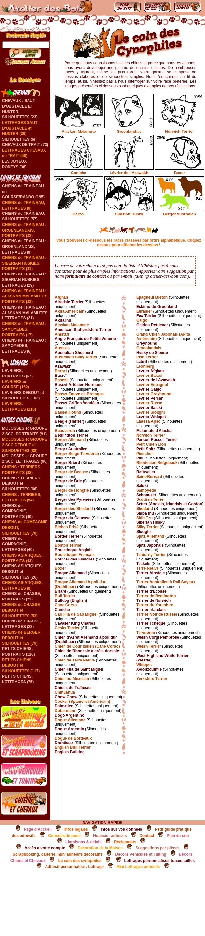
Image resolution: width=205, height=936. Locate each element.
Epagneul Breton (152, 297)
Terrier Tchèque (150, 623)
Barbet (61, 371)
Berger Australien (179, 211)
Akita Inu (63, 320)
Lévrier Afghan (150, 371)
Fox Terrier (146, 316)
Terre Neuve (147, 568)
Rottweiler (145, 472)
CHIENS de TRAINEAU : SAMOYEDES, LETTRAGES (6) (24, 346)
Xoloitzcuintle (149, 669)
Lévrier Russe (149, 403)
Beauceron (65, 430)
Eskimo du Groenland (156, 306)
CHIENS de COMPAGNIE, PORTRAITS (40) (17, 511)
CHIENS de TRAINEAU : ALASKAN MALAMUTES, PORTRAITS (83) (25, 296)
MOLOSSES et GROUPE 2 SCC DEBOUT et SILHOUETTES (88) (24, 445)
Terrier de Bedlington (156, 596)
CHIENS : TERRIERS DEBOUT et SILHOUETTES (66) (21, 484)
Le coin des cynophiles (79, 860)
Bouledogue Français (75, 554)
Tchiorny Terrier (151, 554)
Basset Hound (68, 412)
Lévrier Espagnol (152, 384)
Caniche (78, 170)
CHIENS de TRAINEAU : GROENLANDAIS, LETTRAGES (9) (24, 246)
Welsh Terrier (148, 646)
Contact (147, 835)
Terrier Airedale (150, 573)
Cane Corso (66, 605)
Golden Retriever (152, 325)
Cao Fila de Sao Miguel (76, 614)
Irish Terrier (147, 357)
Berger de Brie (68, 481)
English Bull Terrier (73, 747)
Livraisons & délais (83, 842)
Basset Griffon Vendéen (77, 403)
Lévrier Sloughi (150, 412)
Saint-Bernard (149, 476)
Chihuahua (65, 692)
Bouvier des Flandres (75, 559)
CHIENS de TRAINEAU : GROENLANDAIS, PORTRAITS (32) (24, 230)
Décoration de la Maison (100, 848)
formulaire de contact (85, 276)
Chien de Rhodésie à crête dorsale (87, 651)
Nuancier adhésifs (110, 835)
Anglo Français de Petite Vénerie (85, 338)
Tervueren (145, 632)
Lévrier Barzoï (149, 375)
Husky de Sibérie (152, 352)
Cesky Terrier (67, 628)
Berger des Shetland (74, 508)
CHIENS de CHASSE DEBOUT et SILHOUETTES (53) (21, 610)
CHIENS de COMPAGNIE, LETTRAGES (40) (18, 544)
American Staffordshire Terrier (83, 329)
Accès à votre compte (45, 848)
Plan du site (178, 835)
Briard (60, 591)
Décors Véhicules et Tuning (140, 854)
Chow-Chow (66, 697)
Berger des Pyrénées (74, 499)
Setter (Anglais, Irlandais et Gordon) (169, 504)
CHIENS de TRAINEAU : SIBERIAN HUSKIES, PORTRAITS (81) (24, 263)
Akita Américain (69, 311)
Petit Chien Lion (151, 444)
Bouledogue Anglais (74, 550)
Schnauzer (146, 495)
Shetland (144, 508)
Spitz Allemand (150, 536)
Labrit (141, 361)
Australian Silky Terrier (76, 357)
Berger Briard (67, 462)
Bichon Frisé (67, 527)
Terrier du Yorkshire (154, 605)
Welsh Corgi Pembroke (157, 637)
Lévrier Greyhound (153, 394)
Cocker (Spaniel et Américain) (82, 701)
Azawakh (63, 366)
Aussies (62, 348)
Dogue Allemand (70, 720)
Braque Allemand (71, 573)
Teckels (143, 563)
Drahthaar (64, 743)
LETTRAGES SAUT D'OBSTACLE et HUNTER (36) (20, 128)
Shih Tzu (144, 518)
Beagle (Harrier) (69, 421)
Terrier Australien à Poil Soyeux (165, 582)
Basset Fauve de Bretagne (79, 394)
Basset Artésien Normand (78, 384)
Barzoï (78, 211)
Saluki (142, 485)
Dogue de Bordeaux (73, 738)
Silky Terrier (147, 527)
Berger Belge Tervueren (77, 453)
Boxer (179, 170)
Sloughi (143, 531)
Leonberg (145, 366)
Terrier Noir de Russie (156, 614)
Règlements (125, 842)
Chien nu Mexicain (72, 678)
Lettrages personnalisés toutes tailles (159, 860)
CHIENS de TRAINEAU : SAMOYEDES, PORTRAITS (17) (24, 329)
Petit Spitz (145, 449)
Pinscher (144, 453)
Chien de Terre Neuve (75, 660)
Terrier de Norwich (153, 600)
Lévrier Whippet (151, 417)
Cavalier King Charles (75, 623)
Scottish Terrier (150, 499)
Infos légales (76, 829)
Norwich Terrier (179, 129)
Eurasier (144, 311)
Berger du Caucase (72, 518)
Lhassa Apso (148, 421)
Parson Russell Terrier (157, 439)
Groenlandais (129, 129)
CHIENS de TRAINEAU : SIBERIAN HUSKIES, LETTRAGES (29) (24, 280)
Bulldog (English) (71, 600)
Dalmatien (64, 706)
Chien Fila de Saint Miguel (79, 669)
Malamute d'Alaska (154, 430)
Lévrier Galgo (148, 389)
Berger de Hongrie (72, 490)
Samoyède (146, 490)
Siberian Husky (129, 211)
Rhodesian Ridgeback (156, 462)
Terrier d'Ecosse (151, 591)
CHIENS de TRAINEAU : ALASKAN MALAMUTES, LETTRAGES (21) (25, 313)
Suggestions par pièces (157, 848)
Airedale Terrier (69, 302)
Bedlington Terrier (71, 435)
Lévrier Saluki (149, 407)
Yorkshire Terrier (151, 678)
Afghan (61, 297)
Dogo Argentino (69, 715)
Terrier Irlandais (151, 609)
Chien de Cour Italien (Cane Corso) (87, 646)
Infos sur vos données (121, 829)
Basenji (62, 380)
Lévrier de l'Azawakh (129, 170)
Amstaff (62, 334)
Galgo (141, 320)
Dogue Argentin (69, 729)
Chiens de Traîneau (73, 687)
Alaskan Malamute (78, 129)
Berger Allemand (70, 439)
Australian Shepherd (74, 352)
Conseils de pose (64, 835)
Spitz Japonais (150, 545)
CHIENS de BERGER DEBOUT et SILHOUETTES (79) (21, 638)
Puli (139, 458)
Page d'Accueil (38, 829)
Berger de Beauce (71, 472)
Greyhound (146, 343)
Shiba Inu (145, 513)
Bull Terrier (65, 596)
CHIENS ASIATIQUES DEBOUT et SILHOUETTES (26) (22, 572)
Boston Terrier (68, 545)
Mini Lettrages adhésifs (138, 867)
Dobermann (66, 710)
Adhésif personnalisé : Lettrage (74, 867)
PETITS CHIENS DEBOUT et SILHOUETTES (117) (21, 665)
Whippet (144, 664)
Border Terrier (68, 536)
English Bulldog (69, 752)
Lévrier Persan (149, 398)
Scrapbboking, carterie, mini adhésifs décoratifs (57, 854)
